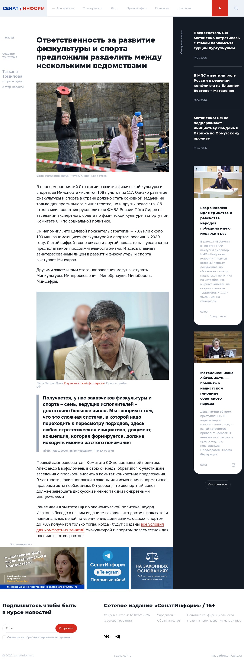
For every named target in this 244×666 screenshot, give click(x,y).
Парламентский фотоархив (84, 383)
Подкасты (162, 8)
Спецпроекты (93, 8)
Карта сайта (122, 655)
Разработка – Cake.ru (226, 655)
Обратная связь (168, 620)
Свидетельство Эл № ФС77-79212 (127, 615)
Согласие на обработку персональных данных (38, 637)
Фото (114, 8)
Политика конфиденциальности (210, 615)
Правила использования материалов (214, 620)
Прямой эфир (137, 8)
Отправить (66, 628)
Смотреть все (217, 484)
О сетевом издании (118, 620)
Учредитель (165, 615)
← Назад (8, 37)
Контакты (184, 8)
